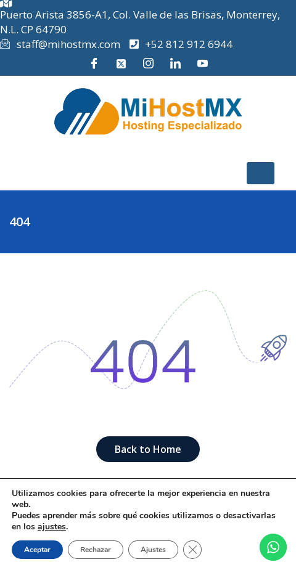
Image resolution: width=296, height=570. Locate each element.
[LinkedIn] (175, 63)
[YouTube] (202, 63)
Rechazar (95, 550)
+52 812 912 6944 (181, 44)
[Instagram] (148, 63)
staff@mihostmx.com (60, 44)
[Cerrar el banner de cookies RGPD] (192, 549)
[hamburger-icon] (260, 173)
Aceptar (37, 550)
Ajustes (153, 550)
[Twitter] (121, 63)
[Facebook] (93, 63)
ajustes (52, 526)
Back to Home (148, 449)
